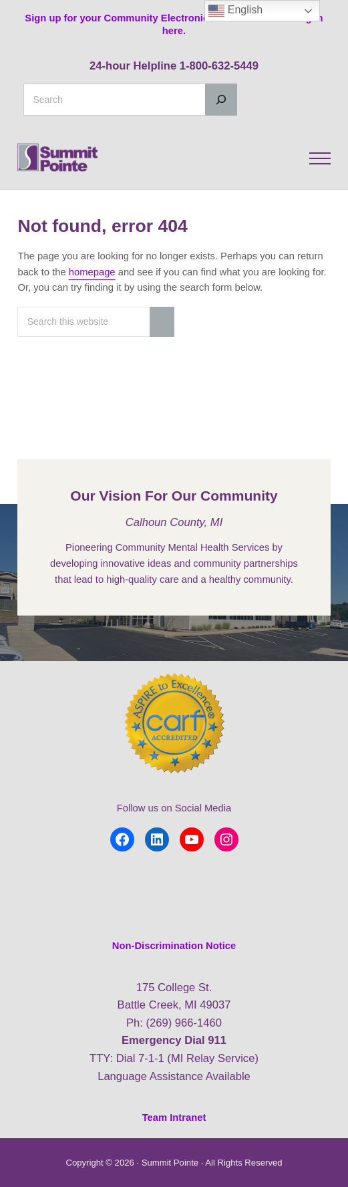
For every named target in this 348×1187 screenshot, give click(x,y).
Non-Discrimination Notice (174, 945)
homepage (92, 272)
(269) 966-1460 (184, 1023)
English (235, 11)
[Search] (221, 100)
